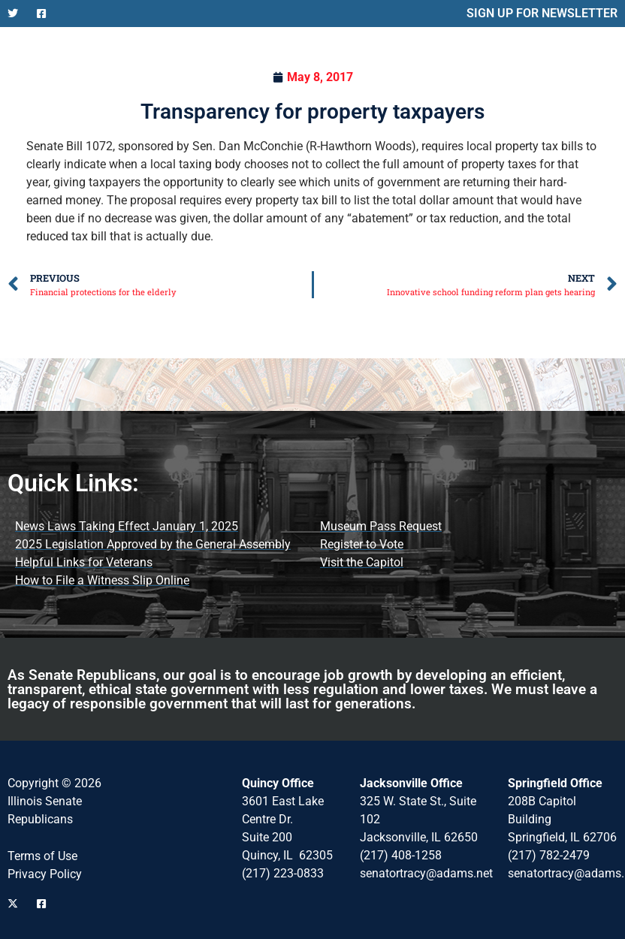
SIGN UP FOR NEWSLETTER (541, 13)
